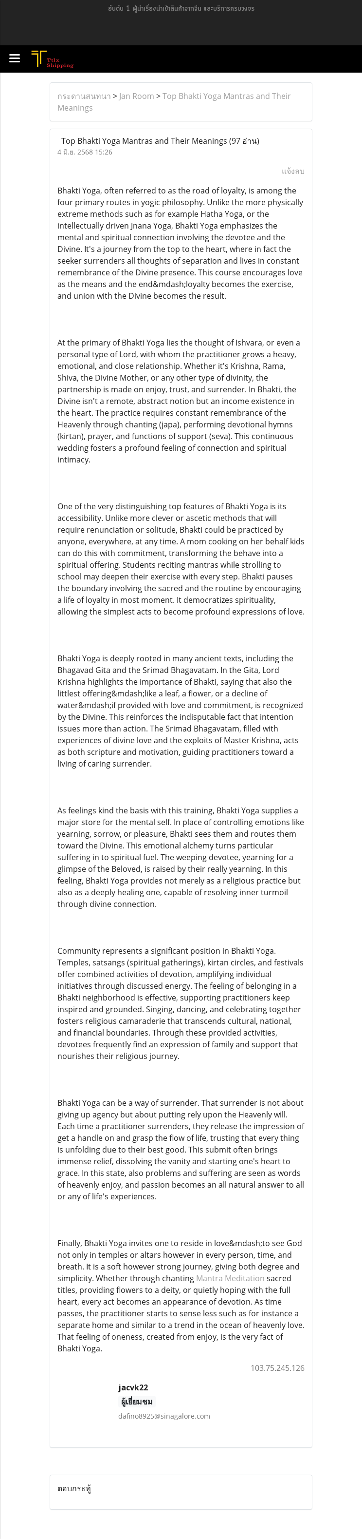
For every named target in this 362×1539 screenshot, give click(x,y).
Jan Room (136, 96)
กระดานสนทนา (84, 96)
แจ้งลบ (293, 171)
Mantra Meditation (230, 1278)
